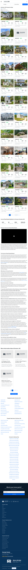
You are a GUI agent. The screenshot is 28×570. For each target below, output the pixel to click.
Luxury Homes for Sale (4, 425)
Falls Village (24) (17, 403)
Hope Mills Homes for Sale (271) (14, 476)
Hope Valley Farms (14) (18, 411)
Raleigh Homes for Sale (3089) (14, 438)
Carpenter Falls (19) (17, 406)
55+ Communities (4, 543)
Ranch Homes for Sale (18, 432)
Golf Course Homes (5, 547)
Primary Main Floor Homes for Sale (20, 427)
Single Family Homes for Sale (19, 420)
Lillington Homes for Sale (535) (14, 455)
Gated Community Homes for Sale (6, 430)
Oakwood (3, 531)
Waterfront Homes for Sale (18, 428)
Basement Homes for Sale (18, 430)
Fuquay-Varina (4, 512)
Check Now (14, 494)
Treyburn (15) (16, 410)
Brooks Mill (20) (3, 406)
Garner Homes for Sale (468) (14, 459)
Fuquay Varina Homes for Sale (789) (14, 443)
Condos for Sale (4, 539)
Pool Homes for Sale (18, 425)
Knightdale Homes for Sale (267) (14, 477)
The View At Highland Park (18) (19, 408)
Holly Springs (4, 514)
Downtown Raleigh (5, 525)
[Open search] (19, 2)
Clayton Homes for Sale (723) (14, 447)
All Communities (3, 415)
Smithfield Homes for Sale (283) (14, 474)
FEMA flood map (14, 326)
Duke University (21, 272)
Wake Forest (4, 517)
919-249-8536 (10, 556)
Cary (3, 507)
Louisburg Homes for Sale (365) (14, 464)
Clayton (3, 509)
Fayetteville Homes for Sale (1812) (14, 442)
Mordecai (3, 529)
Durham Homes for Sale (4, 420)
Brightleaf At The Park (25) (18, 401)
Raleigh (3, 516)
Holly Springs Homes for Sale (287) (14, 472)
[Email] (14, 492)
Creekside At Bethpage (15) (5, 411)
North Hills (3, 530)
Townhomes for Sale (5, 538)
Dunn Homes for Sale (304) (14, 469)
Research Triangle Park (4, 262)
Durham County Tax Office (12, 327)
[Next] (19, 215)
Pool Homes (4, 548)
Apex (3, 505)
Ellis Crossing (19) (3, 408)
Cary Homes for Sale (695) (14, 452)
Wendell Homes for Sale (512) (14, 457)
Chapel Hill (3, 508)
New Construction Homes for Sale (20, 423)
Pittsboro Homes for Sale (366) (14, 462)
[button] (1, 1)
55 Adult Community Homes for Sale (6, 427)
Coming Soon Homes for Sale (5, 428)
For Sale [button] (5, 4)
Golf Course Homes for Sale (5, 432)
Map (14, 568)
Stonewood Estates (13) (18, 413)
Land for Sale (3, 423)
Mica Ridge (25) (3, 401)
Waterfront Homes (5, 544)
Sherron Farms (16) (3, 410)
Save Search (25, 4)
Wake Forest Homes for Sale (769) (14, 445)
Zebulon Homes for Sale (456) (14, 460)
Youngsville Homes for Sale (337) (14, 467)
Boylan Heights (4, 522)
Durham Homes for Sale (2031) (14, 440)
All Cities (14, 479)
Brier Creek (3, 521)
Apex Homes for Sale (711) (14, 450)
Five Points (3, 526)
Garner (3, 513)
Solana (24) (2, 403)
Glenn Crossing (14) (3, 413)
